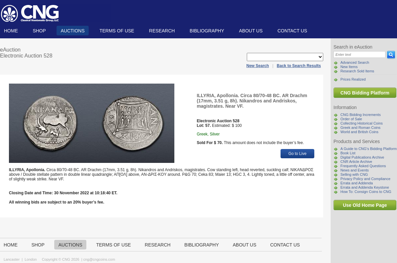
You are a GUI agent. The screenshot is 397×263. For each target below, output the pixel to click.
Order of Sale (351, 119)
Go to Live (297, 153)
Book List (347, 153)
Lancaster (12, 259)
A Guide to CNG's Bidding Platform (368, 149)
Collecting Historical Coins (361, 123)
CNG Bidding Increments (360, 115)
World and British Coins (359, 132)
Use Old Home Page (365, 205)
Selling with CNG (354, 174)
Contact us (292, 30)
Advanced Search (354, 62)
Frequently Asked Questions (363, 166)
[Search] (359, 54)
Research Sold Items (357, 71)
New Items (349, 67)
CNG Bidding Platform (364, 92)
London (30, 259)
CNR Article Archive (356, 162)
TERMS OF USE (117, 30)
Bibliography (207, 30)
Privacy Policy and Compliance (365, 179)
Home (11, 30)
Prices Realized (353, 79)
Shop (39, 30)
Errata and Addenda (356, 183)
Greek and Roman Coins (360, 128)
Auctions (72, 30)
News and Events (354, 170)
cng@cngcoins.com (99, 259)
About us (250, 30)
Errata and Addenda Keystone (364, 187)
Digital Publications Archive (362, 157)
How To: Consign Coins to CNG (365, 192)
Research (162, 30)
